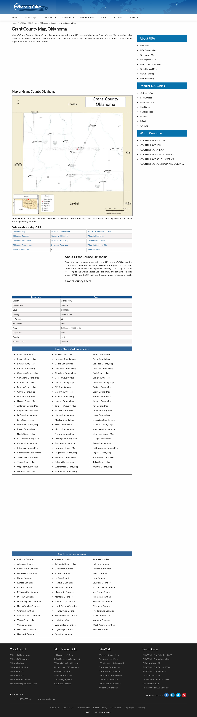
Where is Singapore (19, 659)
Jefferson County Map (27, 405)
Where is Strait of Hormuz (66, 663)
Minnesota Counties (64, 592)
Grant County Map (101, 391)
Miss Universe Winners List (67, 659)
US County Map (147, 55)
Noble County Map (26, 434)
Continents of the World (110, 675)
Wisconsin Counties (26, 629)
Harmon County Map (64, 396)
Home (14, 17)
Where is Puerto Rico (20, 679)
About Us (54, 707)
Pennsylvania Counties (66, 610)
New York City (147, 102)
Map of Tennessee (101, 615)
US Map (23, 23)
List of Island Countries (110, 683)
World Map (30, 17)
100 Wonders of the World (111, 663)
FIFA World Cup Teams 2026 (156, 667)
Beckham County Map (65, 359)
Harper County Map (102, 396)
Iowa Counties (100, 578)
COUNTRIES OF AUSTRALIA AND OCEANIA (162, 164)
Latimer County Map (102, 410)
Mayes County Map (26, 429)
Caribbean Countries (108, 679)
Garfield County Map (102, 387)
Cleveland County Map (65, 373)
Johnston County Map (65, 405)
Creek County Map (26, 382)
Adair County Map (25, 354)
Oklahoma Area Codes (22, 241)
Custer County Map (64, 382)
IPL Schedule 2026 (151, 675)
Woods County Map (26, 471)
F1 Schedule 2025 (151, 683)
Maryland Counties (64, 587)
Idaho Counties (100, 573)
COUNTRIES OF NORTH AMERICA (157, 154)
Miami (143, 121)
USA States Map (148, 50)
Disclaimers (116, 707)
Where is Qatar (17, 663)
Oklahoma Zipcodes (21, 236)
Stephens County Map (103, 457)
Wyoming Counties (64, 629)
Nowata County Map (64, 434)
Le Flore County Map (27, 415)
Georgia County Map (27, 573)
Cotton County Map (64, 377)
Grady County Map (64, 391)
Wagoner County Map (27, 466)
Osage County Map (102, 438)
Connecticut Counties (27, 568)
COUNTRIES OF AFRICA (152, 149)
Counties (54, 23)
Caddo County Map (64, 363)
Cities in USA (146, 93)
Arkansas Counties (26, 564)
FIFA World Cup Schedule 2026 (157, 655)
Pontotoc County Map (65, 448)
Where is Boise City (21, 250)
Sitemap (141, 707)
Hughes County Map (64, 401)
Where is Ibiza (17, 671)
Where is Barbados (19, 667)
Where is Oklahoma (95, 236)
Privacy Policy (83, 707)
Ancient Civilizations (108, 687)
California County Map (65, 564)
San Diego (145, 107)
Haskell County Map (26, 401)
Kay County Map (100, 405)
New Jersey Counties (65, 601)
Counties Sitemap (62, 683)
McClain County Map (65, 420)
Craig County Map (101, 377)
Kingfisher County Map (28, 410)
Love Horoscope (62, 671)
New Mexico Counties (103, 601)
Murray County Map (64, 429)
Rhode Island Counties (103, 610)
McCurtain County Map (104, 420)
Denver (143, 116)
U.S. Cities (117, 17)
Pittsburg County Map (27, 448)
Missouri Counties (25, 596)
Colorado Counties (102, 564)
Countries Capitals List (109, 667)
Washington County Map (66, 466)
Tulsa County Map (101, 462)
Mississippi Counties (102, 592)
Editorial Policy (100, 707)
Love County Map (25, 420)
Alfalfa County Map (64, 354)
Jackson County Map (102, 401)
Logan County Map (102, 415)
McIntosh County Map (27, 424)
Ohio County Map (63, 634)
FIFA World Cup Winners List (156, 659)
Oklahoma (44, 23)
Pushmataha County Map (29, 452)
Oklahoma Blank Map (60, 241)
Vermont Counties (101, 620)
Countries (67, 17)
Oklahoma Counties (102, 606)
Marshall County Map (103, 424)
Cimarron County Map (27, 373)
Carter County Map (26, 368)
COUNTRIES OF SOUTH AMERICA (157, 159)
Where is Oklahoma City (97, 245)
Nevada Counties (101, 629)
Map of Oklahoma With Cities (99, 231)
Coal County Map (101, 373)
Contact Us (68, 707)
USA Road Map (147, 73)
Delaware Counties (64, 568)
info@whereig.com (46, 699)
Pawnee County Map (65, 443)
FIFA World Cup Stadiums (155, 671)
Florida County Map (102, 568)
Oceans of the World (108, 659)
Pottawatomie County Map (105, 448)
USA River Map (147, 78)
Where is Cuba (17, 675)
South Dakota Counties (66, 615)
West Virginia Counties (104, 625)
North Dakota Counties (66, 606)
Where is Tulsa (93, 250)
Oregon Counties (25, 610)
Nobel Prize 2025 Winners (66, 667)
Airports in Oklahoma (59, 236)
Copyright (129, 707)
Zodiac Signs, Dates (63, 679)
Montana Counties (64, 596)
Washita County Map (102, 466)
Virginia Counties (25, 625)
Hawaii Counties (62, 573)
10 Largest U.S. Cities (64, 655)
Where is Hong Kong (20, 655)
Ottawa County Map (27, 443)
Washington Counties (65, 625)
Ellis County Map (63, 387)
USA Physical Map (148, 69)
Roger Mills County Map (66, 452)
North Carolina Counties (28, 606)
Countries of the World (109, 671)
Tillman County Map (64, 462)
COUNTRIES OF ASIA (151, 145)
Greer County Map (26, 396)
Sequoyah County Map (65, 457)
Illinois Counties (24, 578)
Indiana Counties (63, 578)
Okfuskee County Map (103, 434)
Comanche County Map (28, 377)
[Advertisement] (72, 66)
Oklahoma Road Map (59, 245)
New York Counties (26, 634)
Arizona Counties (101, 559)
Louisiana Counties (102, 582)
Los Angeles (146, 97)
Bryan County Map (26, 363)
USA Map (144, 45)
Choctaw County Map (103, 368)
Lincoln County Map (64, 415)
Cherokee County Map (65, 368)
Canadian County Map (103, 363)
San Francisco (146, 111)
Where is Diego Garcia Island (23, 683)
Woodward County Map (66, 471)
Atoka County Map (102, 354)
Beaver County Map (26, 359)
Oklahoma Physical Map (22, 245)
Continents (49, 17)
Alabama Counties (25, 559)
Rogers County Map (102, 452)
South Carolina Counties (28, 615)
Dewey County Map (26, 387)
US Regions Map (148, 59)
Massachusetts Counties (105, 587)
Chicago (144, 125)
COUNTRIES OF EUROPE (152, 140)
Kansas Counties (25, 582)
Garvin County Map (26, 391)
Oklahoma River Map (96, 241)
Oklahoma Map (19, 231)
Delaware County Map (103, 382)
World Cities (86, 17)
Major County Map (63, 424)
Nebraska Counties (102, 596)
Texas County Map (26, 462)
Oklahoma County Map (60, 231)
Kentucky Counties (64, 582)
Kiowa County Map (64, 410)
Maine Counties (24, 587)
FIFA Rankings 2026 (152, 663)
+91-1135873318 (22, 699)
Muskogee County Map (104, 429)
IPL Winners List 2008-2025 (156, 679)
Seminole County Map (27, 457)
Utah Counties (62, 620)
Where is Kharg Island (109, 655)
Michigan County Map (27, 592)
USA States (32, 23)
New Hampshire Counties (29, 601)
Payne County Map (102, 443)
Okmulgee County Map (66, 438)
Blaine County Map (102, 359)
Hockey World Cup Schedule (156, 687)
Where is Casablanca (64, 675)
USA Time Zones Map (150, 64)
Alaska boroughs (63, 559)
